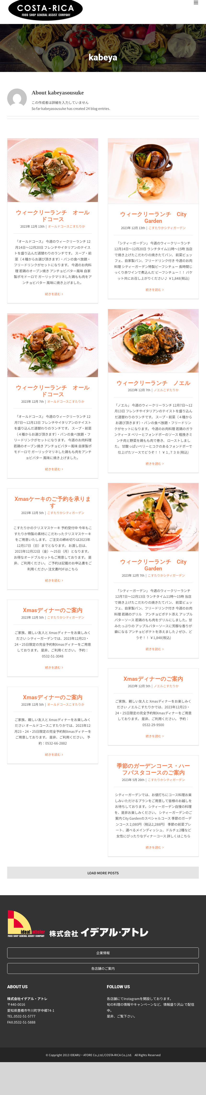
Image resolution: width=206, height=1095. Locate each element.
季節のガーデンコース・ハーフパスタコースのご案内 (153, 769)
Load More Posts (103, 872)
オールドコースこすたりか (66, 226)
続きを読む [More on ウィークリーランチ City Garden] (153, 289)
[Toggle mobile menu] (196, 2)
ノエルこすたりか (166, 390)
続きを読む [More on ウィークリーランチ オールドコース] (53, 294)
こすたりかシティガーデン (167, 227)
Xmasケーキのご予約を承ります (53, 502)
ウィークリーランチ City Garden (153, 217)
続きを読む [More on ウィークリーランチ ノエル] (153, 463)
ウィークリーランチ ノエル (153, 383)
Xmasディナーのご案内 (52, 610)
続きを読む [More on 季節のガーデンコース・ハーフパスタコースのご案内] (153, 847)
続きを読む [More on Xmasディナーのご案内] (53, 667)
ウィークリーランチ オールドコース (53, 216)
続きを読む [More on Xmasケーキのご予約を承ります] (53, 580)
